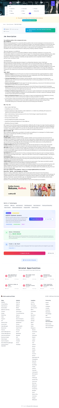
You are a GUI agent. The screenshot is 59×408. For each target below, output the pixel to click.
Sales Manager (4, 326)
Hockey (17, 339)
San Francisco (34, 307)
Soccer (17, 331)
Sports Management (5, 331)
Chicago (33, 320)
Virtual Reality (4, 304)
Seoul (33, 392)
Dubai (32, 326)
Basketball (18, 333)
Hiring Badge (48, 313)
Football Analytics (20, 320)
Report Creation (7, 207)
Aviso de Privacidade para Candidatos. (37, 179)
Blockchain (3, 328)
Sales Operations (19, 205)
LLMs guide (35, 406)
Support (3, 318)
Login (47, 2)
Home (4, 24)
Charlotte (34, 370)
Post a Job (53, 3)
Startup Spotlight (49, 325)
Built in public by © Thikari (9, 296)
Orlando (34, 368)
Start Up (18, 302)
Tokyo (32, 324)
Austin (33, 348)
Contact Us (48, 317)
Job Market (24, 2)
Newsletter (48, 311)
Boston (33, 346)
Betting (17, 306)
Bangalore (34, 386)
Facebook (48, 310)
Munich (34, 329)
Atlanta (33, 344)
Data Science (4, 306)
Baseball (18, 335)
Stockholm (34, 331)
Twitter (47, 304)
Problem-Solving (35, 207)
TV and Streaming (20, 313)
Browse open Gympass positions (29, 20)
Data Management (28, 205)
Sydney (32, 318)
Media (17, 307)
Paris (32, 313)
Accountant (4, 324)
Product (3, 311)
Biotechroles (48, 323)
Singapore (33, 328)
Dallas (33, 351)
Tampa (33, 366)
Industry (18, 300)
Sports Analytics (5, 340)
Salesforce (6, 205)
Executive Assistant (5, 335)
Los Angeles (33, 306)
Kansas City (34, 379)
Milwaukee (34, 399)
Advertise (30, 2)
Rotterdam (34, 335)
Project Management (6, 333)
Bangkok (34, 390)
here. (18, 58)
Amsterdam (33, 311)
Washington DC (35, 357)
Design (2, 313)
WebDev (3, 302)
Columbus (34, 396)
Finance (3, 329)
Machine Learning (5, 309)
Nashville (34, 361)
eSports (18, 304)
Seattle (33, 350)
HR (2, 320)
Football (18, 340)
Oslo (33, 342)
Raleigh (34, 397)
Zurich (33, 333)
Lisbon (33, 339)
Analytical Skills (27, 207)
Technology (18, 311)
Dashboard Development (17, 207)
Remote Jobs (4, 322)
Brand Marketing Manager (7, 342)
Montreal (34, 383)
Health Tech (18, 328)
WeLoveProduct (49, 327)
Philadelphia (35, 359)
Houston (34, 353)
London (32, 302)
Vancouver (34, 381)
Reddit (47, 302)
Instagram (48, 306)
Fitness (17, 324)
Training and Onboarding (47, 205)
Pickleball (18, 344)
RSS (46, 315)
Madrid (33, 337)
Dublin (33, 340)
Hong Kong (34, 388)
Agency (18, 315)
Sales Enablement (37, 205)
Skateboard (18, 322)
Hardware (18, 309)
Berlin (32, 309)
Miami (32, 322)
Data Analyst (4, 339)
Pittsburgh (34, 377)
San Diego (34, 364)
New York (33, 304)
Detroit (33, 375)
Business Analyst (5, 337)
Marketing (3, 315)
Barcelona (33, 315)
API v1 (32, 406)
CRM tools (12, 205)
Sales (2, 317)
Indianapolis (35, 372)
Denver (33, 355)
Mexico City (35, 394)
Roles (2, 300)
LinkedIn (47, 308)
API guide (28, 406)
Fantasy (18, 329)
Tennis (17, 342)
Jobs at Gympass (10, 24)
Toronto (32, 317)
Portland (34, 363)
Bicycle (17, 317)
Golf (17, 337)
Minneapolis (35, 374)
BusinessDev (4, 307)
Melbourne (34, 385)
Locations (33, 300)
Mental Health (19, 326)
